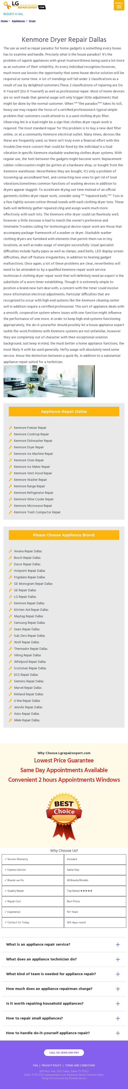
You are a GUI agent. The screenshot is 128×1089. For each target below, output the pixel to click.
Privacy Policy (51, 1066)
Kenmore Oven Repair (29, 460)
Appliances (18, 21)
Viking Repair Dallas (27, 655)
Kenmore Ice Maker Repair (32, 467)
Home (4, 21)
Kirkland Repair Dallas (28, 694)
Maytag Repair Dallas (28, 616)
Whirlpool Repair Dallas (30, 662)
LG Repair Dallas (25, 597)
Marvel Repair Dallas (28, 688)
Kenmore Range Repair (29, 486)
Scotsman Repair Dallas (30, 668)
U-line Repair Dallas (27, 701)
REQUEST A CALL (13, 14)
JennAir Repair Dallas (28, 707)
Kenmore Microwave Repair (33, 506)
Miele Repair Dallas (27, 720)
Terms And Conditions (80, 1066)
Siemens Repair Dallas (29, 681)
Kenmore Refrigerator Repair (33, 493)
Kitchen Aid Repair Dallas (31, 610)
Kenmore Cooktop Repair (31, 434)
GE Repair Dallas (25, 590)
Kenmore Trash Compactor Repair (37, 512)
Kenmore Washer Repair (30, 480)
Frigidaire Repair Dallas (29, 577)
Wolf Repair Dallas (26, 642)
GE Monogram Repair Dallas (33, 584)
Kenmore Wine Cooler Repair (34, 499)
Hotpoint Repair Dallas (29, 571)
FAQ (35, 1066)
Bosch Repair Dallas (27, 558)
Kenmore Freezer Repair (30, 428)
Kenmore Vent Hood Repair (33, 473)
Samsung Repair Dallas (29, 623)
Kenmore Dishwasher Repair (33, 441)
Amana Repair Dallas (28, 551)
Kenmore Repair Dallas (29, 603)
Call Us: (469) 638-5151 (64, 1053)
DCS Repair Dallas (26, 675)
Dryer (32, 21)
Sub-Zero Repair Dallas (29, 636)
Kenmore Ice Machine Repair (33, 454)
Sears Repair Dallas (27, 629)
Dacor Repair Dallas (27, 564)
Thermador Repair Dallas (31, 649)
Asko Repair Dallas (26, 714)
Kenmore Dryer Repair (29, 447)
